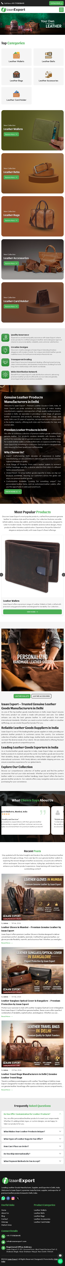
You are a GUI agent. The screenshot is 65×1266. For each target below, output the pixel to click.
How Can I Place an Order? (16, 1146)
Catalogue (56, 3)
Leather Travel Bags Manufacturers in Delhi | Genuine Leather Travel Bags (29, 1076)
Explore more (11, 134)
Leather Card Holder (42, 1222)
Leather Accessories (41, 696)
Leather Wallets (11, 600)
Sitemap (4, 1222)
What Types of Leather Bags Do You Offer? (23, 1139)
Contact (4, 1219)
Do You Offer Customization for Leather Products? (27, 1114)
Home (3, 1210)
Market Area (6, 1225)
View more (32, 612)
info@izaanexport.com (16, 1241)
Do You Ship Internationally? (17, 1153)
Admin (6, 923)
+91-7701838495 (17, 3)
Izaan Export (12, 1259)
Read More (7, 943)
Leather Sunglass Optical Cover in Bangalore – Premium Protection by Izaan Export (30, 1002)
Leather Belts (39, 1213)
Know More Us (13, 492)
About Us (5, 1213)
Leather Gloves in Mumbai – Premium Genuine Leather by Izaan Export (31, 929)
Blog (3, 1216)
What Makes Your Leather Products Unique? (24, 1131)
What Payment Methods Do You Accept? (22, 1161)
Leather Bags (39, 1216)
